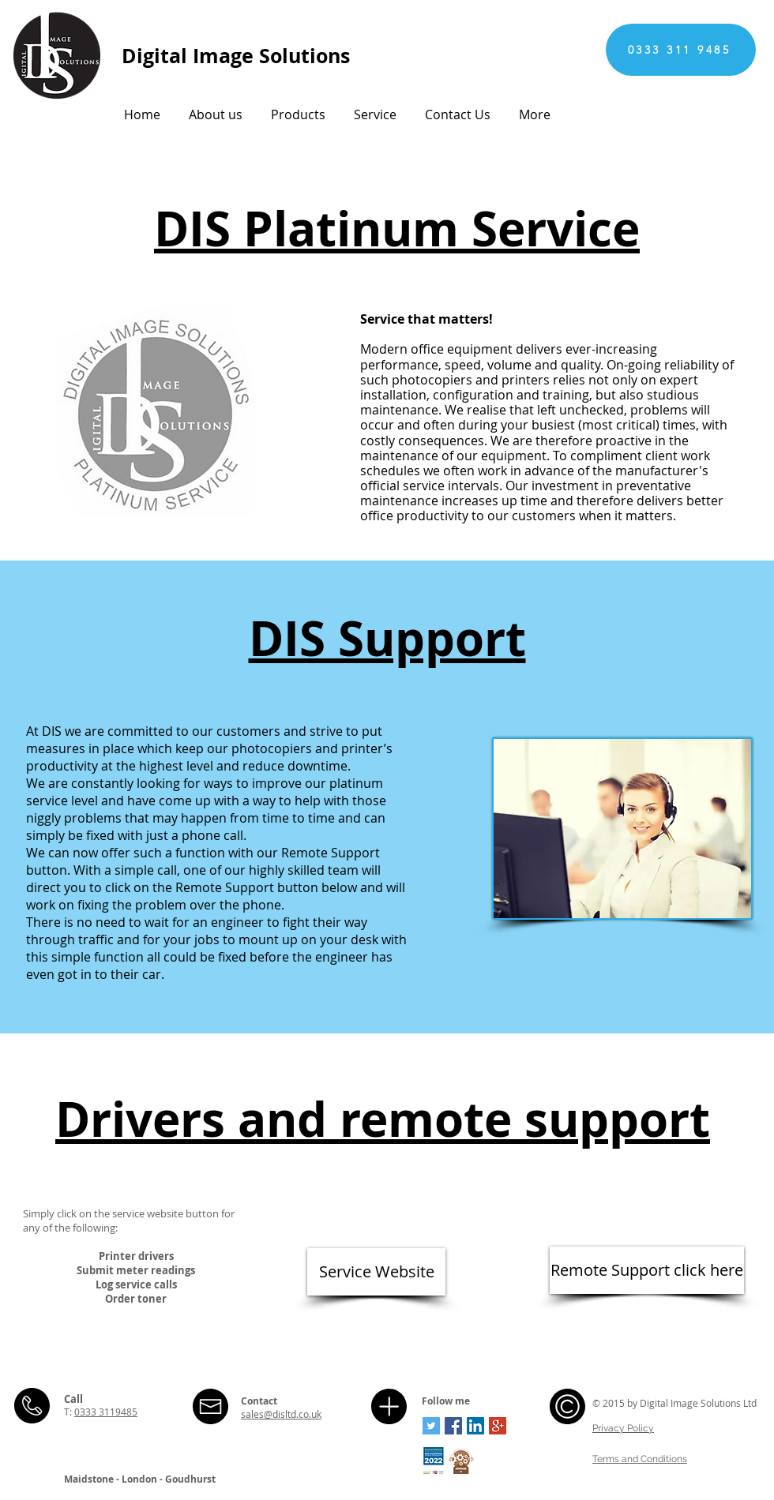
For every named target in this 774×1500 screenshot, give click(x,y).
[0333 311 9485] (681, 50)
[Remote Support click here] (647, 1270)
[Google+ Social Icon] (497, 1425)
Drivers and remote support (382, 1119)
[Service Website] (376, 1272)
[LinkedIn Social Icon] (475, 1425)
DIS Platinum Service (397, 228)
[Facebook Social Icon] (453, 1425)
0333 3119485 (105, 1411)
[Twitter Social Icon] (431, 1425)
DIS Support (387, 638)
